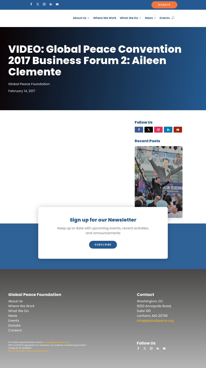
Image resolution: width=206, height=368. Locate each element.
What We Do (129, 18)
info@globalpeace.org (155, 320)
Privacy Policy (15, 351)
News (149, 18)
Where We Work (104, 18)
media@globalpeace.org (56, 342)
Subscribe (103, 244)
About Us (79, 18)
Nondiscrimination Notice (35, 351)
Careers (15, 330)
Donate (164, 5)
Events (165, 18)
